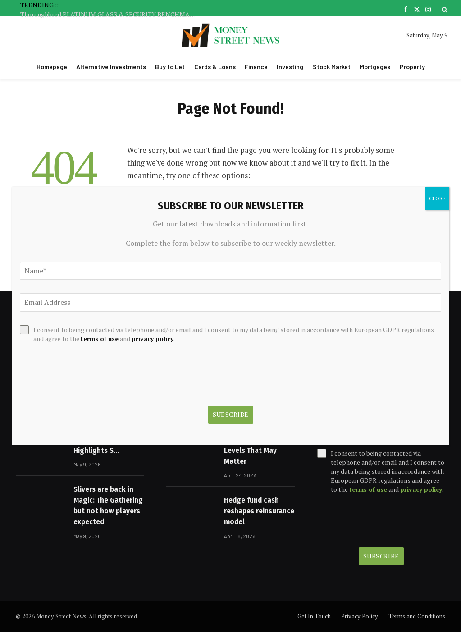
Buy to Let (170, 66)
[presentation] (381, 520)
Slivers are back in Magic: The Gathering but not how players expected (108, 505)
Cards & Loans (215, 66)
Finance (256, 66)
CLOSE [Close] (437, 198)
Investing (290, 66)
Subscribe (381, 556)
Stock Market (332, 66)
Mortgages (375, 66)
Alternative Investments (111, 66)
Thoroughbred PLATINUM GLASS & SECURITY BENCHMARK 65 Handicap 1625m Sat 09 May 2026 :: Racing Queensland (110, 14)
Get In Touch (314, 616)
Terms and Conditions (416, 616)
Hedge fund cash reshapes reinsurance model (259, 511)
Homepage (52, 66)
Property (412, 66)
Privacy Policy (359, 616)
